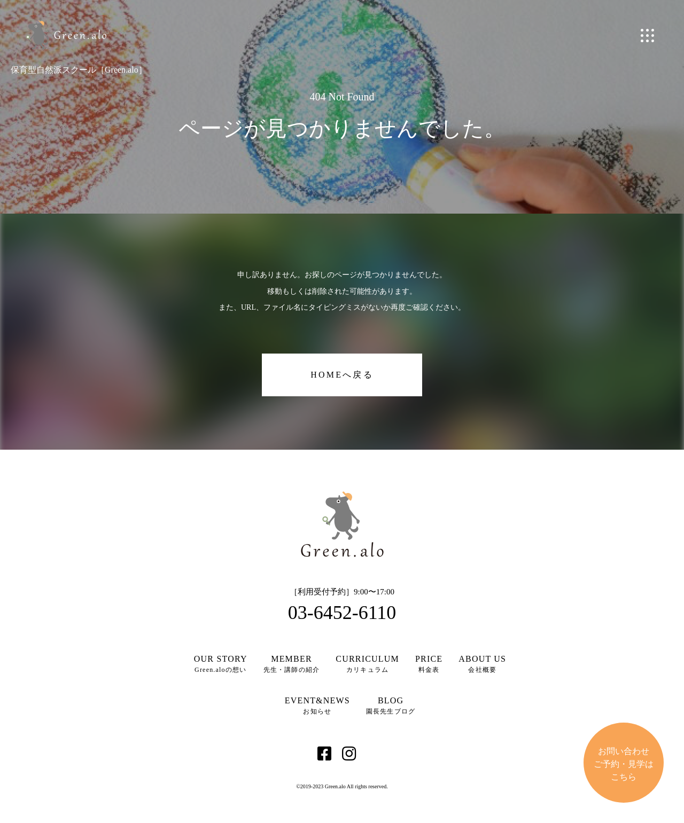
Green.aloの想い (220, 663)
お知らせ (317, 705)
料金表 (428, 663)
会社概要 (482, 663)
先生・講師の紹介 (291, 663)
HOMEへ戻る (342, 374)
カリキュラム (367, 663)
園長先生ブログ (390, 705)
